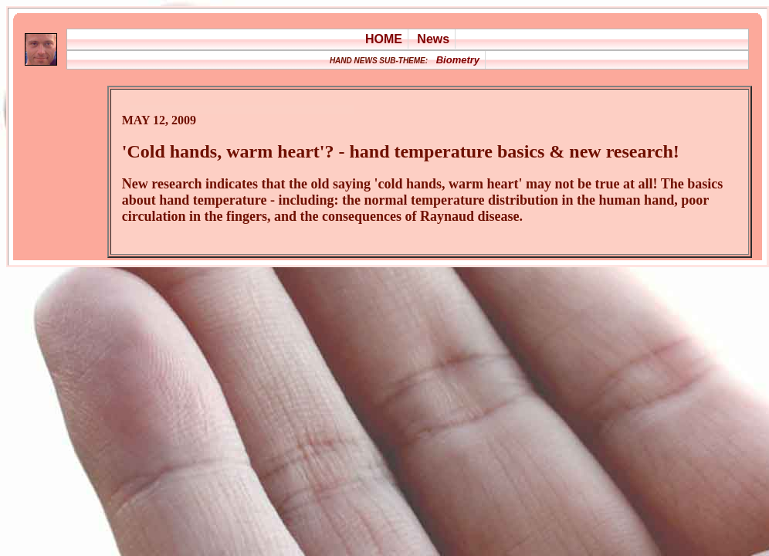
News (433, 39)
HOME (383, 39)
